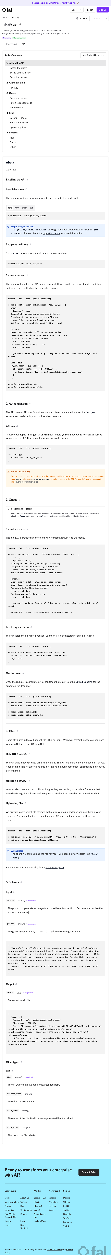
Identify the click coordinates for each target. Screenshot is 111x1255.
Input (12, 137)
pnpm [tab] (24, 208)
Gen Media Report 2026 (10, 1215)
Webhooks (45, 516)
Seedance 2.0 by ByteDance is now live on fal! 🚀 (55, 3)
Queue (22, 516)
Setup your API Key (20, 72)
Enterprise (9, 1210)
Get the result (17, 107)
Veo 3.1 (37, 1210)
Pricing (8, 1206)
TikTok (66, 1226)
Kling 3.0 (38, 1206)
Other (13, 147)
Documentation (11, 1202)
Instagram (67, 1222)
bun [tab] (31, 208)
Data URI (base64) (19, 118)
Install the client (18, 68)
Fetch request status (21, 102)
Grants (23, 1214)
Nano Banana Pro (40, 1215)
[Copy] (20, 24)
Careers (23, 1202)
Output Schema (83, 682)
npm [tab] (10, 208)
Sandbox (52, 1197)
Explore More (40, 1221)
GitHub (66, 1202)
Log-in (90, 10)
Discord (66, 1197)
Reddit (66, 1206)
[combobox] (93, 55)
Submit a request (19, 77)
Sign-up (102, 10)
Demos (52, 1210)
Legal (7, 1225)
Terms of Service (54, 1249)
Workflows (53, 1202)
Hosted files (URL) (19, 122)
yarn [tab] (17, 208)
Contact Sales (89, 1172)
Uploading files (18, 127)
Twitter (66, 1210)
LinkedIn (67, 1214)
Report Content (24, 1226)
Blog (22, 1206)
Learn (22, 1221)
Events (8, 1221)
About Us (24, 1197)
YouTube (67, 1218)
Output (13, 142)
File (19, 992)
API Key (14, 87)
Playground (11, 44)
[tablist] (20, 208)
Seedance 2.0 (40, 1197)
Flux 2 (36, 1202)
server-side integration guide (26, 482)
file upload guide (55, 867)
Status (7, 1197)
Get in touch (26, 1210)
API (23, 44)
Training (52, 1206)
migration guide (51, 233)
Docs (74, 10)
